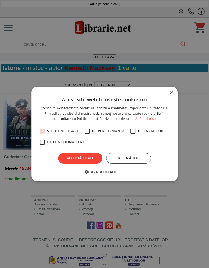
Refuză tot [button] (128, 158)
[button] (104, 172)
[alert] (104, 134)
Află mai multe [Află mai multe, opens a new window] (146, 118)
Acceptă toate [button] (80, 158)
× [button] (172, 92)
